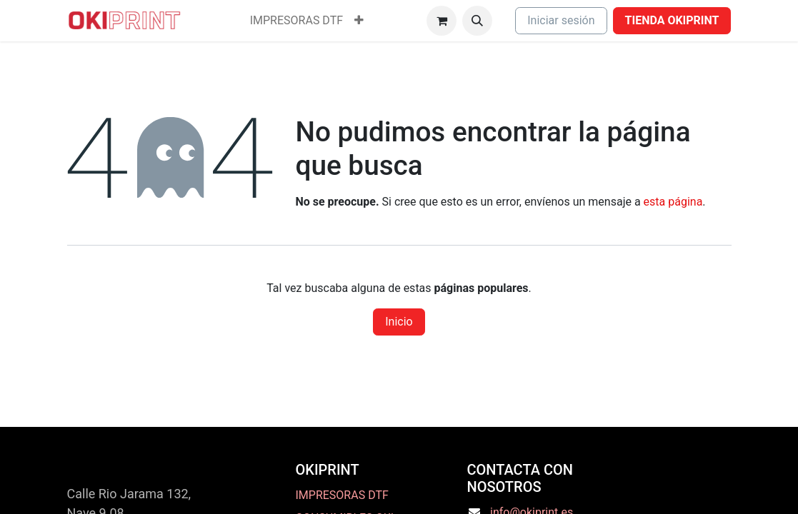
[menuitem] (296, 20)
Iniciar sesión (560, 20)
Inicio (398, 321)
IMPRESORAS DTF (341, 495)
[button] (477, 21)
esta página (673, 201)
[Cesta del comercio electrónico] (442, 21)
